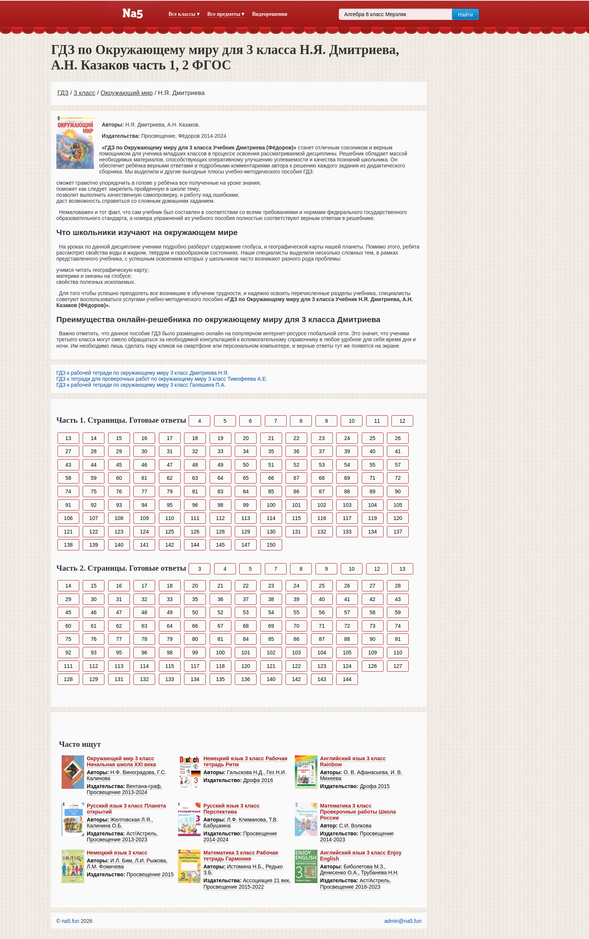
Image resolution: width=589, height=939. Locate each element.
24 (347, 438)
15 (119, 438)
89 (373, 491)
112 (220, 518)
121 (68, 532)
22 (296, 438)
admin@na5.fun (402, 921)
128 (220, 532)
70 (296, 626)
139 (93, 545)
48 (195, 465)
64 (220, 478)
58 (68, 478)
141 (144, 545)
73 (373, 626)
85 (271, 491)
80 (195, 639)
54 (347, 465)
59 (94, 478)
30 (144, 451)
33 (220, 451)
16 (144, 438)
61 (144, 478)
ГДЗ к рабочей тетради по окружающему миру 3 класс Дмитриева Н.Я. (142, 373)
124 (144, 532)
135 (220, 679)
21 (271, 438)
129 (246, 532)
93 (119, 505)
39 (347, 451)
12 (402, 421)
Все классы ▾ (184, 14)
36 (296, 451)
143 (321, 679)
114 (271, 518)
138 (68, 545)
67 (296, 478)
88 (347, 491)
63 (195, 478)
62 (170, 478)
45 (119, 465)
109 (144, 518)
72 (398, 478)
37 (322, 451)
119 (372, 518)
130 (271, 532)
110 (169, 518)
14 (94, 438)
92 (94, 505)
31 (170, 451)
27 (68, 451)
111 (195, 518)
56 (322, 612)
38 (271, 599)
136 (246, 679)
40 (373, 451)
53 (322, 465)
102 (321, 505)
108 (119, 518)
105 (397, 505)
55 (373, 465)
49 (220, 465)
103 (347, 505)
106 (68, 518)
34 (246, 451)
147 (246, 545)
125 (169, 532)
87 (322, 491)
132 (321, 532)
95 (170, 505)
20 (246, 438)
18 (195, 438)
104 (372, 505)
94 (144, 505)
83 (220, 491)
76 (119, 491)
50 (246, 465)
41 (398, 451)
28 (94, 451)
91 (68, 505)
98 (220, 505)
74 (68, 491)
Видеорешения (269, 14)
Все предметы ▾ (225, 14)
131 (296, 532)
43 (68, 465)
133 (347, 532)
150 (271, 545)
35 (271, 451)
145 (220, 545)
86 (296, 491)
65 (246, 478)
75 (94, 491)
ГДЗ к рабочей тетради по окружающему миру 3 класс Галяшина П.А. (141, 385)
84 (246, 491)
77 (144, 491)
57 (398, 465)
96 (195, 505)
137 (397, 532)
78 (144, 639)
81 (195, 491)
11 (377, 421)
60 (119, 478)
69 (347, 478)
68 (322, 478)
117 (347, 518)
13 (68, 438)
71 (373, 478)
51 (271, 465)
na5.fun (70, 921)
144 (195, 545)
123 (119, 532)
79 (170, 491)
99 (246, 505)
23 (322, 438)
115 (296, 518)
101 (296, 505)
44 (94, 465)
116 (321, 518)
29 (119, 451)
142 (169, 545)
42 (373, 599)
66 (271, 478)
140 (119, 545)
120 (397, 518)
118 (220, 666)
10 (352, 421)
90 (398, 491)
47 (170, 465)
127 (397, 666)
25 (373, 438)
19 (220, 438)
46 (144, 465)
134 (372, 532)
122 (93, 532)
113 (246, 518)
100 (271, 505)
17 (170, 438)
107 (93, 518)
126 (195, 532)
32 (195, 451)
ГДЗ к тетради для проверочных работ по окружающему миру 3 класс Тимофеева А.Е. (161, 379)
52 (296, 465)
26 (398, 438)
